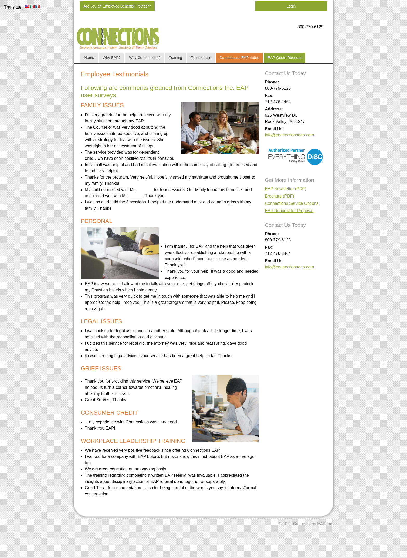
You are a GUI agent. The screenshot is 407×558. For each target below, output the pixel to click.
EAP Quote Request (284, 58)
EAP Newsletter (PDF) (285, 189)
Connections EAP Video (239, 58)
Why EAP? (112, 58)
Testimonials (201, 58)
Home (89, 58)
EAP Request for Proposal (289, 210)
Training (175, 58)
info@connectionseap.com (289, 135)
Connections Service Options (291, 203)
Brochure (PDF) (279, 196)
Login (291, 6)
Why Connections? (144, 58)
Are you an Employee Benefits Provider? (117, 6)
